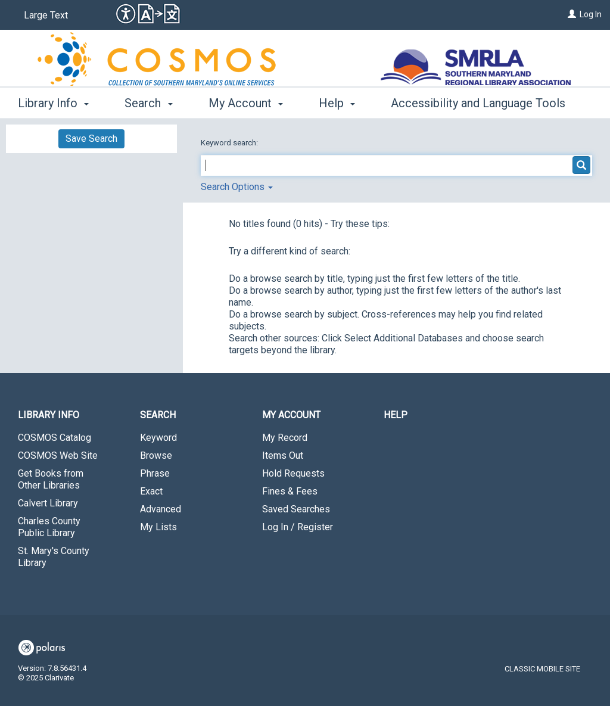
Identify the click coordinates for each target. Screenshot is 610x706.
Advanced (160, 509)
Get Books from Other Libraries (50, 479)
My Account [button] (245, 103)
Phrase (155, 473)
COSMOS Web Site (58, 455)
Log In (591, 14)
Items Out (282, 455)
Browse (156, 455)
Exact (151, 491)
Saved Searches (296, 509)
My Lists (158, 527)
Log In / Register (297, 527)
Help (395, 415)
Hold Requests (293, 473)
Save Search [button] (91, 138)
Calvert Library (48, 503)
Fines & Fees (290, 491)
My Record (284, 437)
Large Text (46, 15)
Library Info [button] (53, 103)
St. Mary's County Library (53, 556)
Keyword (158, 437)
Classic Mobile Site (542, 668)
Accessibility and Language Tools (478, 103)
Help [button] (337, 103)
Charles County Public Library (49, 527)
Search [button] (148, 103)
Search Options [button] (237, 186)
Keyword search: (230, 142)
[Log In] (572, 14)
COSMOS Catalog (54, 437)
